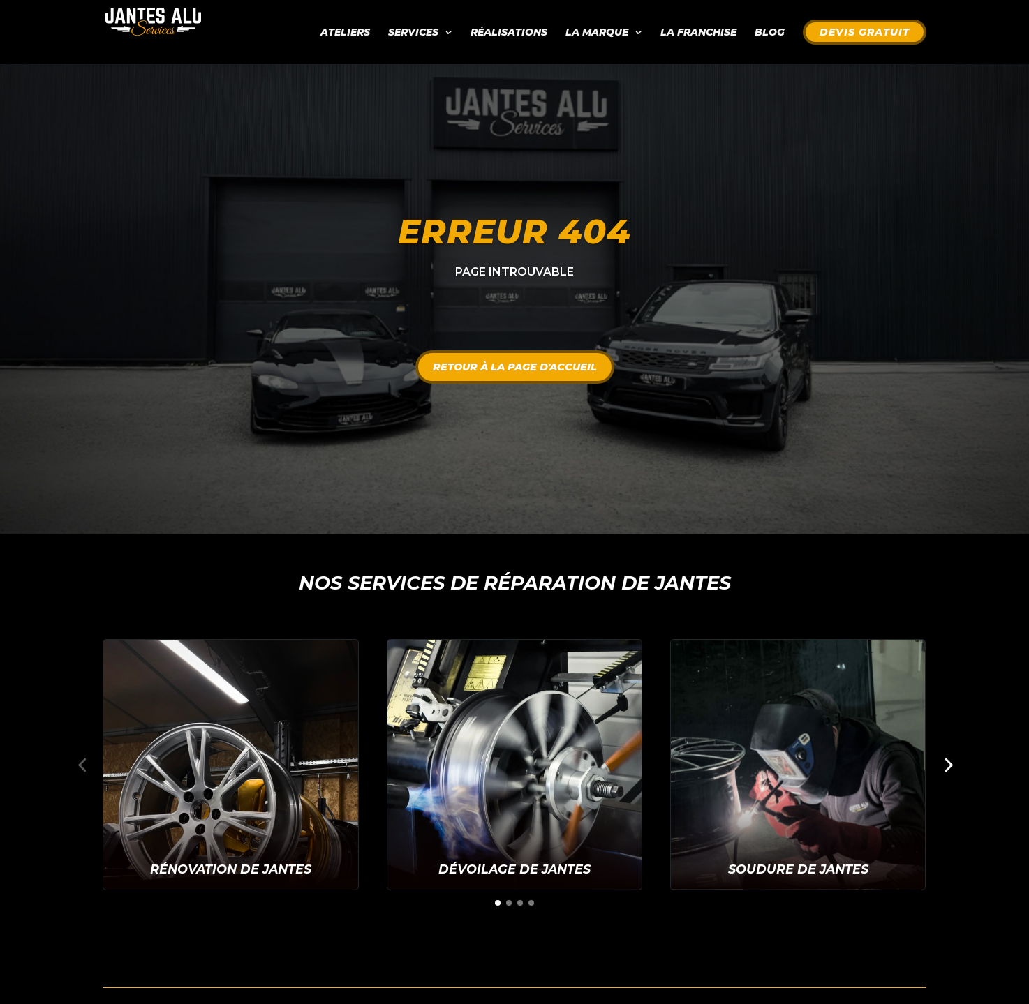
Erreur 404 (514, 231)
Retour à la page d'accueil (515, 367)
